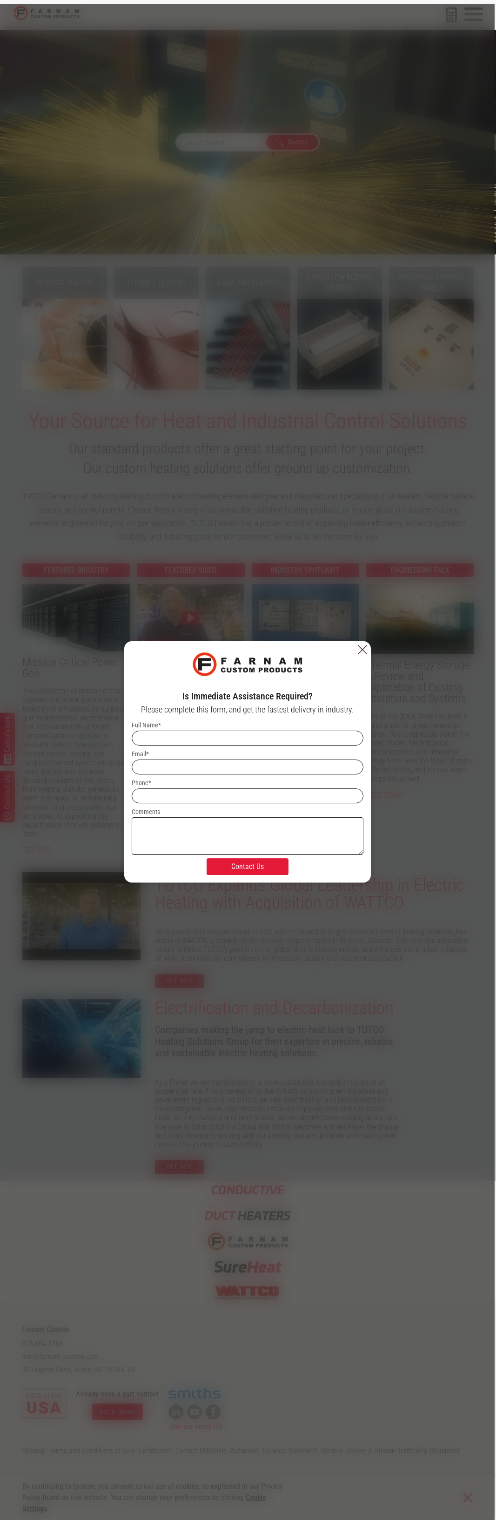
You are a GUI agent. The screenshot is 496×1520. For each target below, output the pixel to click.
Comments (146, 810)
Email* (140, 752)
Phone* (142, 781)
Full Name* (146, 723)
